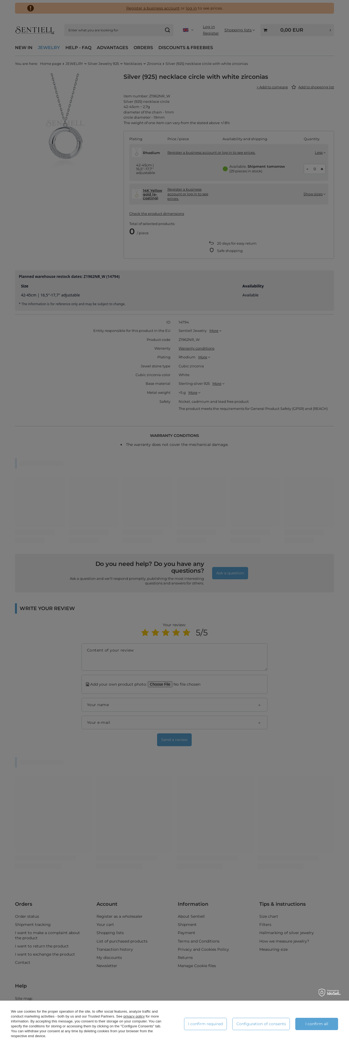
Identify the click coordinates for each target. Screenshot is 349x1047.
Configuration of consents (261, 1023)
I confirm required (205, 1023)
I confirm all (316, 1023)
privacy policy (134, 1016)
